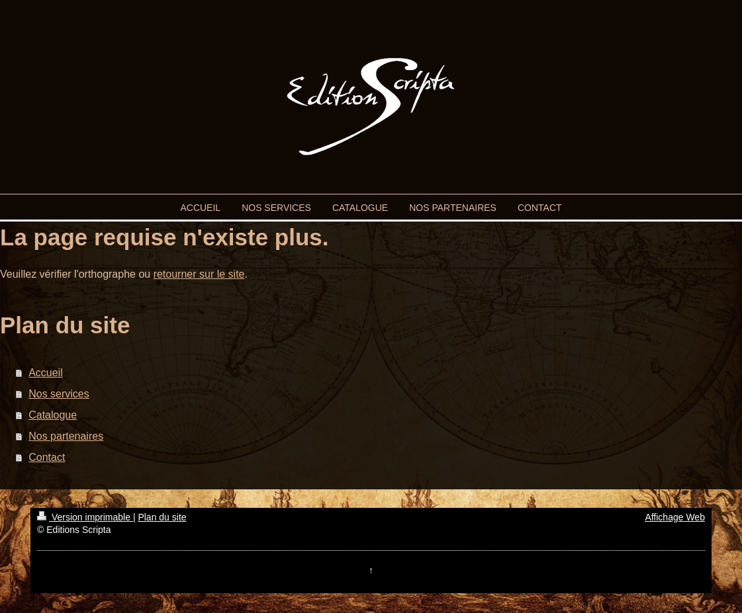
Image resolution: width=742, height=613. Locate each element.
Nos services (58, 393)
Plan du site (162, 517)
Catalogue (52, 415)
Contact (46, 457)
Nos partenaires (65, 436)
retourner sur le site (199, 274)
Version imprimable (85, 517)
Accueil (45, 372)
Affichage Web (675, 517)
